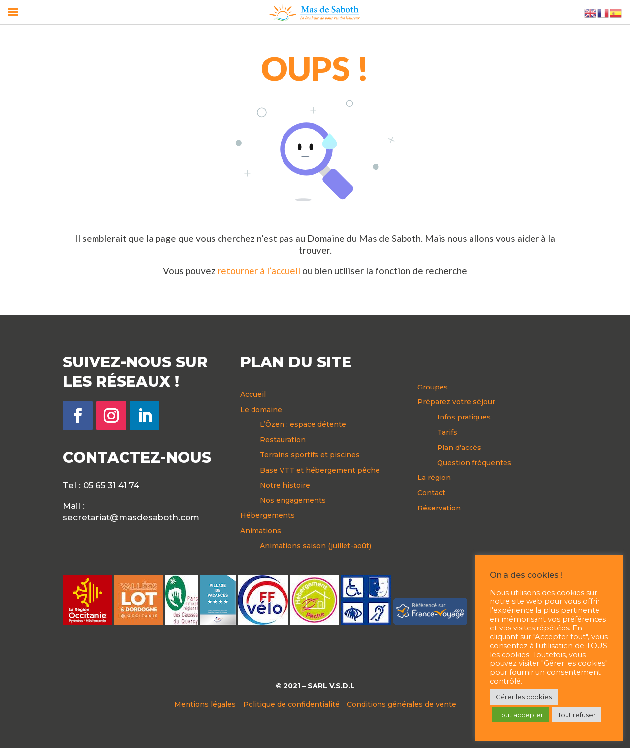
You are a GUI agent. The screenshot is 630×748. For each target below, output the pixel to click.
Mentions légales (205, 704)
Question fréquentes (474, 462)
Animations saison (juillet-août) (315, 545)
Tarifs (447, 432)
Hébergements (267, 515)
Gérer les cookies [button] (524, 697)
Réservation (439, 508)
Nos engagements (293, 500)
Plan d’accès (459, 447)
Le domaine (261, 409)
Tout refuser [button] (577, 714)
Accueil (253, 394)
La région (434, 477)
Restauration (283, 439)
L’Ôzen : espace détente (303, 424)
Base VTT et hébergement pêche (320, 470)
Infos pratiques (464, 417)
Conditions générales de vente (401, 704)
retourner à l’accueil (259, 270)
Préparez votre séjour (456, 401)
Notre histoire (285, 485)
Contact (431, 492)
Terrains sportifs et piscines (310, 454)
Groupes (432, 387)
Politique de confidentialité (291, 704)
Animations (260, 530)
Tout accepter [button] (520, 714)
